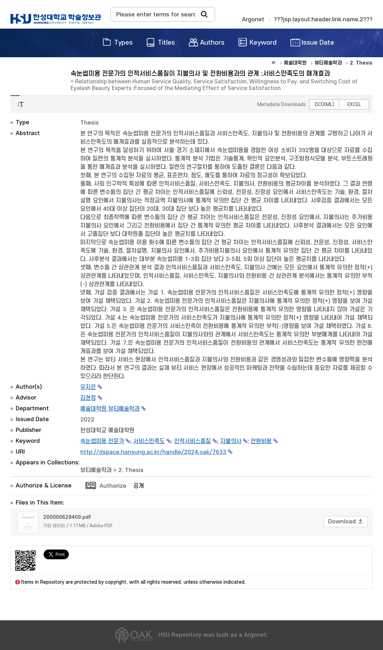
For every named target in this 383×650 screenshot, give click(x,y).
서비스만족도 (149, 441)
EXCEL (354, 104)
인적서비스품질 (192, 441)
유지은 (88, 387)
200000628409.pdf (67, 517)
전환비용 (261, 441)
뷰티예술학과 (96, 470)
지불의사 (230, 441)
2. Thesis (130, 470)
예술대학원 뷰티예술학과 (110, 409)
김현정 (88, 398)
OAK (55, 19)
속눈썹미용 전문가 (102, 441)
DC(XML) (324, 104)
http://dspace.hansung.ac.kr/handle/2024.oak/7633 (153, 452)
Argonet (253, 19)
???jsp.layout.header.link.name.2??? (323, 19)
